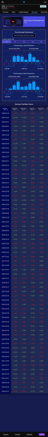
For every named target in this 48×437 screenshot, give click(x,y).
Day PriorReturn (32, 109)
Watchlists (29, 434)
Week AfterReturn (23, 109)
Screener (5, 434)
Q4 (41, 41)
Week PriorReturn (40, 109)
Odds (13, 12)
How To (42, 434)
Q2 (24, 41)
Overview (17, 434)
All (6, 41)
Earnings (34, 12)
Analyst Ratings (23, 12)
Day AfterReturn (14, 109)
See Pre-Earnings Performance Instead (24, 35)
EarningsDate (5, 109)
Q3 (32, 41)
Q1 (15, 41)
